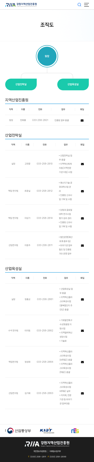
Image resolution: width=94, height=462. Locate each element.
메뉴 (86, 4)
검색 (79, 4)
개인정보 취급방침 (39, 451)
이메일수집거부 (55, 451)
